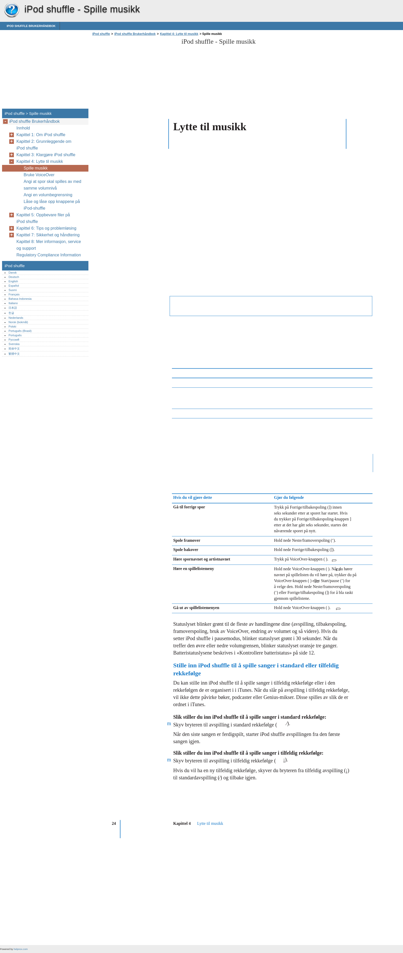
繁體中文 (14, 353)
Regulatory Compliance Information (49, 255)
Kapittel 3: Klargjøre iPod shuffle (45, 155)
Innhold (23, 128)
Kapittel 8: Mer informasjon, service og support (48, 244)
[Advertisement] (134, 74)
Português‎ (15, 335)
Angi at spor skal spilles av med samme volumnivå (52, 184)
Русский (13, 339)
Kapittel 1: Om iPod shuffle (40, 135)
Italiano (13, 303)
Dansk (12, 272)
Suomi (12, 290)
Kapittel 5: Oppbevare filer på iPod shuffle (43, 218)
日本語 (12, 307)
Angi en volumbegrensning (48, 195)
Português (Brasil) (20, 330)
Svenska (14, 343)
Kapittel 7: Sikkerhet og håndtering (48, 235)
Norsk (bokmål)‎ (18, 322)
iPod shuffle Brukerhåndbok (31, 25)
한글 (11, 312)
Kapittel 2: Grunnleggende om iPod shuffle (43, 144)
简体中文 (14, 348)
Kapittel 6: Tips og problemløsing (46, 228)
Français (14, 294)
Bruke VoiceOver (39, 175)
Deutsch (13, 276)
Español (13, 285)
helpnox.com (21, 949)
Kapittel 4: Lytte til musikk (179, 34)
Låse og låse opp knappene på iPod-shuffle (52, 204)
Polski (12, 326)
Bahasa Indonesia (20, 298)
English (13, 281)
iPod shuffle (11, 10)
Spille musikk (36, 168)
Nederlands (15, 317)
